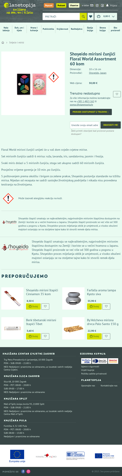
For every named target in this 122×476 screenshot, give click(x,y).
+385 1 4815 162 (85, 101)
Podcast (61, 5)
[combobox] (61, 16)
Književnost (62, 28)
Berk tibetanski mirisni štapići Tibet (41, 322)
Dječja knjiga (90, 29)
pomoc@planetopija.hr (81, 104)
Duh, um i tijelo (19, 29)
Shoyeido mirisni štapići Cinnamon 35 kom (42, 292)
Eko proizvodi (115, 29)
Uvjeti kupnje (87, 370)
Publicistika (48, 28)
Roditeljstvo (76, 28)
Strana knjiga (103, 29)
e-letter (87, 5)
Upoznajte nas (88, 385)
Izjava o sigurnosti (90, 366)
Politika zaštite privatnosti (94, 373)
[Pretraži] (83, 16)
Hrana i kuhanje (34, 29)
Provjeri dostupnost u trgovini (91, 111)
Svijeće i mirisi (16, 42)
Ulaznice (74, 5)
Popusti (48, 5)
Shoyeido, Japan (97, 72)
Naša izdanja (6, 29)
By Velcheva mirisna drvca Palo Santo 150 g (103, 322)
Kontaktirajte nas (109, 385)
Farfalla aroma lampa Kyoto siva (101, 292)
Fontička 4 (9, 426)
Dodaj (33, 306)
